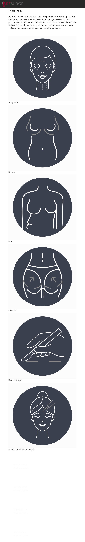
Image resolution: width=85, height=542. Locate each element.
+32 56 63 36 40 (20, 509)
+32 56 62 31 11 (19, 532)
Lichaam (12, 311)
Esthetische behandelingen (21, 449)
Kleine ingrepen (15, 380)
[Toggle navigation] (81, 0)
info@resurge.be (20, 468)
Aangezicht (13, 102)
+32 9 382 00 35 (20, 464)
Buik (10, 241)
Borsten (12, 172)
